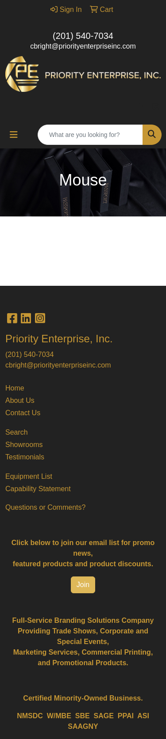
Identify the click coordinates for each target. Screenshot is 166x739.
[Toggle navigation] (13, 135)
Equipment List (28, 476)
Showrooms (23, 444)
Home (14, 388)
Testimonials (24, 457)
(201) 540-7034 (83, 36)
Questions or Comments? (45, 507)
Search (16, 432)
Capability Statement (38, 489)
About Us (20, 400)
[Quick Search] (90, 135)
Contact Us (22, 413)
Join (83, 584)
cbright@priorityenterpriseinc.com (83, 46)
